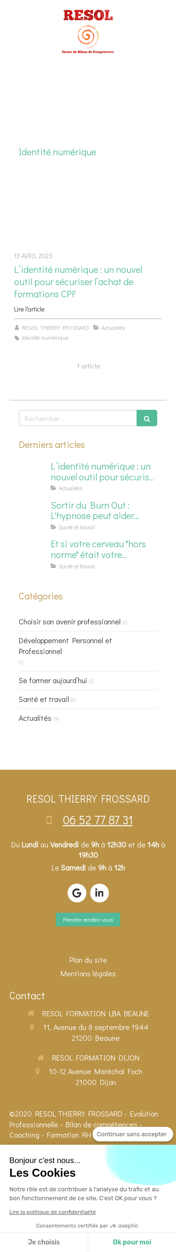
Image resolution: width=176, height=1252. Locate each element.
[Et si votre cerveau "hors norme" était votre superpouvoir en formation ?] (33, 553)
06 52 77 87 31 (98, 820)
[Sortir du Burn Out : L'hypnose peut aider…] (33, 514)
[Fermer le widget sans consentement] (132, 1134)
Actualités (35, 718)
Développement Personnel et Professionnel (65, 645)
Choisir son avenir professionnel (70, 621)
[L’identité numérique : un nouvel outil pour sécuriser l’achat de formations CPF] (88, 209)
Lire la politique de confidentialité (52, 1212)
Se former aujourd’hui (53, 680)
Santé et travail (44, 699)
